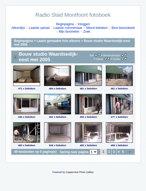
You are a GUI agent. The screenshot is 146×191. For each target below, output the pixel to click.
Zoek (86, 31)
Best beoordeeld (123, 28)
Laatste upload (39, 28)
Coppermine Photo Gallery (79, 172)
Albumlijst (18, 28)
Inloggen (84, 24)
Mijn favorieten (69, 31)
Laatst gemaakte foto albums (58, 41)
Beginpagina (65, 24)
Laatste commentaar (67, 28)
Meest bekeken (97, 28)
